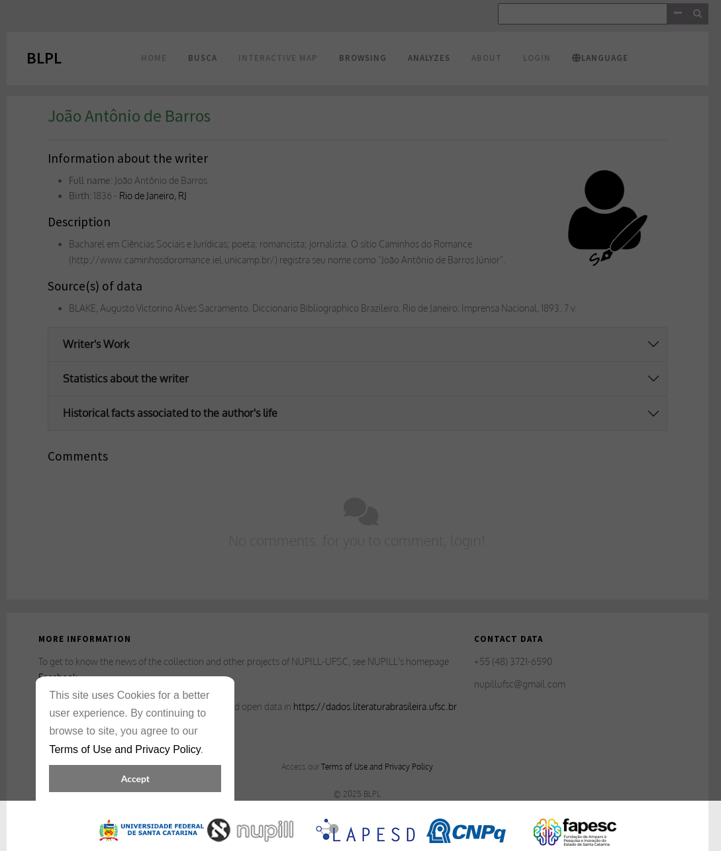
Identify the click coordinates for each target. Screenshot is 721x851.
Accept (135, 778)
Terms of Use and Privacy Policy (124, 749)
